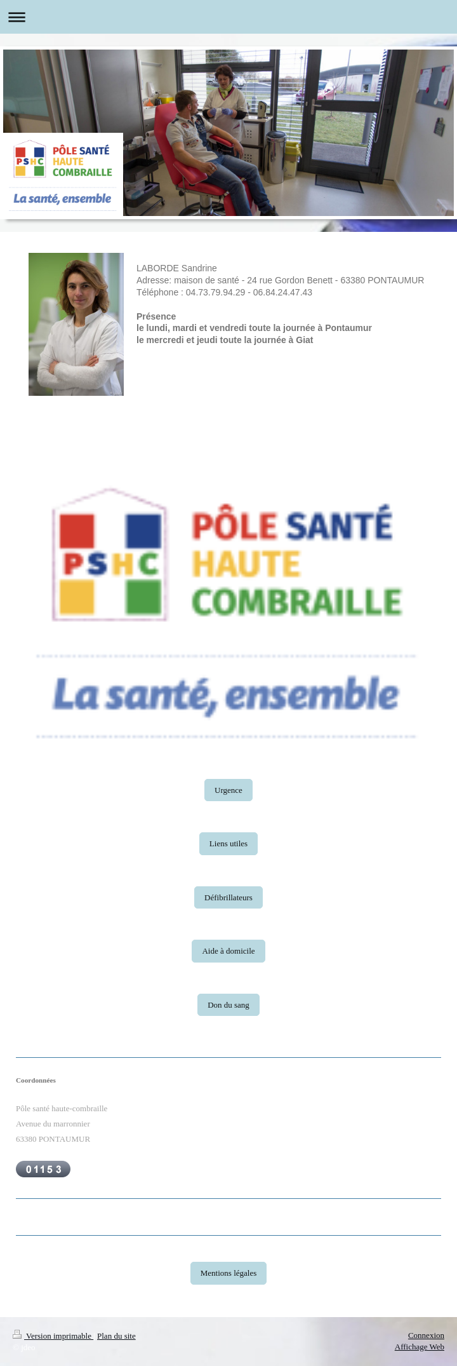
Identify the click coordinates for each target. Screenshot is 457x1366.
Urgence (228, 790)
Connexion (426, 1335)
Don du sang (228, 1005)
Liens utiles (228, 843)
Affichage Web (419, 1346)
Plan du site (116, 1336)
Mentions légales (228, 1273)
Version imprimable (53, 1336)
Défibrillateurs (228, 897)
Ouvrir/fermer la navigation (228, 16)
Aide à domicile (228, 951)
